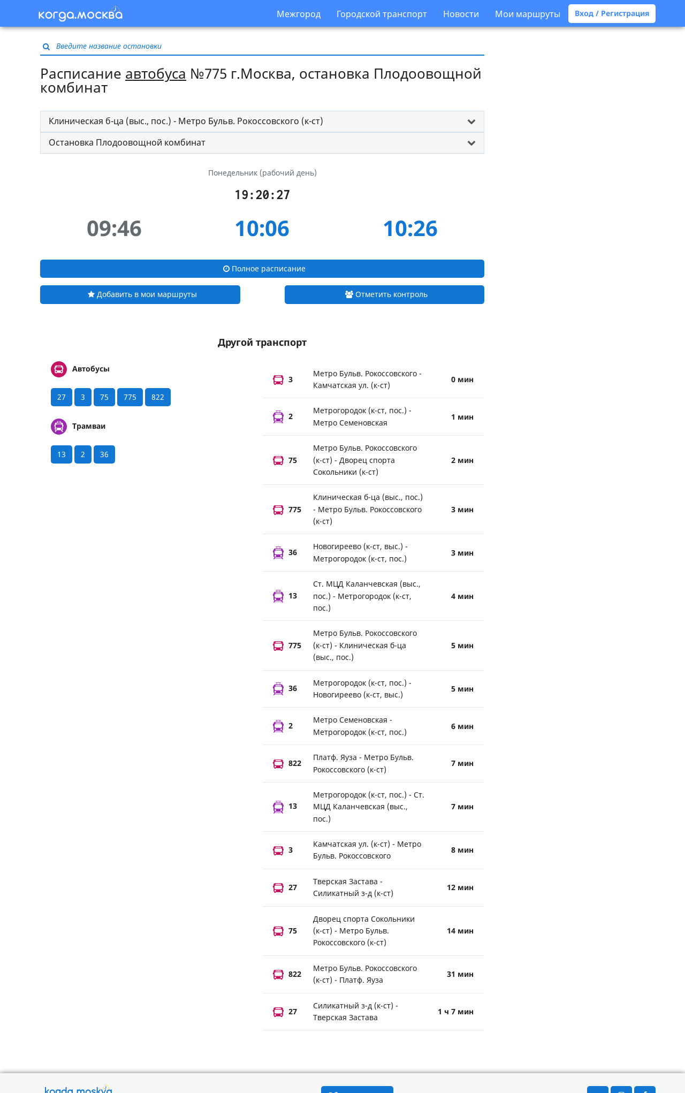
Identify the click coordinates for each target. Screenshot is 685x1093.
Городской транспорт (382, 14)
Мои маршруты (527, 14)
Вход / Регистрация (612, 13)
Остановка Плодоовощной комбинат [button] (127, 142)
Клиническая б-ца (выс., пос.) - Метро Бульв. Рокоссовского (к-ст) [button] (186, 121)
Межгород (299, 14)
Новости (461, 14)
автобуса (155, 73)
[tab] (262, 121)
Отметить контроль (386, 294)
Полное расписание (264, 268)
